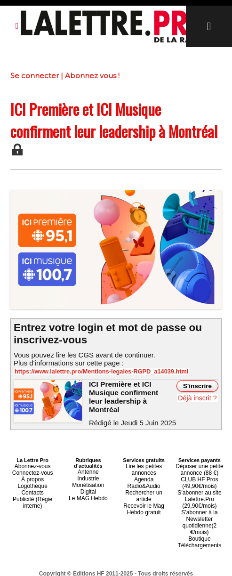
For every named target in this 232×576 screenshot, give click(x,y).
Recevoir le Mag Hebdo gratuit (143, 489)
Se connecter (34, 75)
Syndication (139, 567)
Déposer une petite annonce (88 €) (199, 466)
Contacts (32, 486)
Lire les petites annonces (143, 466)
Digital (88, 486)
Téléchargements (199, 526)
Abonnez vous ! (92, 75)
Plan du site (93, 567)
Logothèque (32, 481)
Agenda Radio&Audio (143, 475)
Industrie (88, 475)
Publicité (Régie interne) (33, 495)
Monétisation (88, 481)
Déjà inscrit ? (198, 398)
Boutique (199, 520)
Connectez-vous (32, 469)
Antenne (88, 469)
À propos (32, 475)
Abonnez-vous (32, 464)
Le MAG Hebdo (88, 492)
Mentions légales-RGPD (190, 560)
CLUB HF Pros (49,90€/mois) (200, 478)
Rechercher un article (143, 481)
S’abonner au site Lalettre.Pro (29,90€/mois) (199, 492)
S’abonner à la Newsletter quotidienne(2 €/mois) (199, 509)
